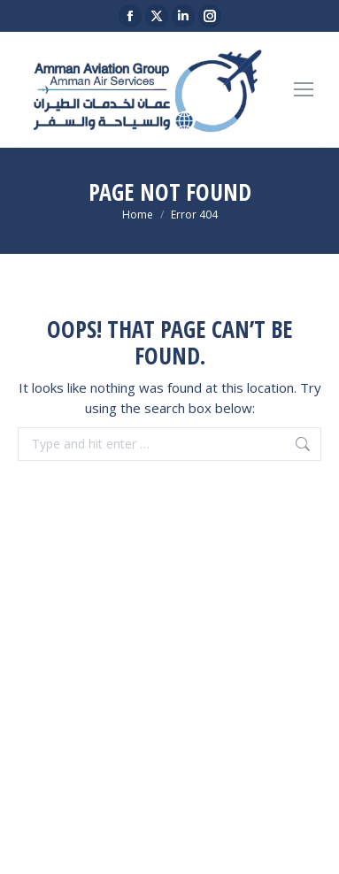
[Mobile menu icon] (303, 89)
